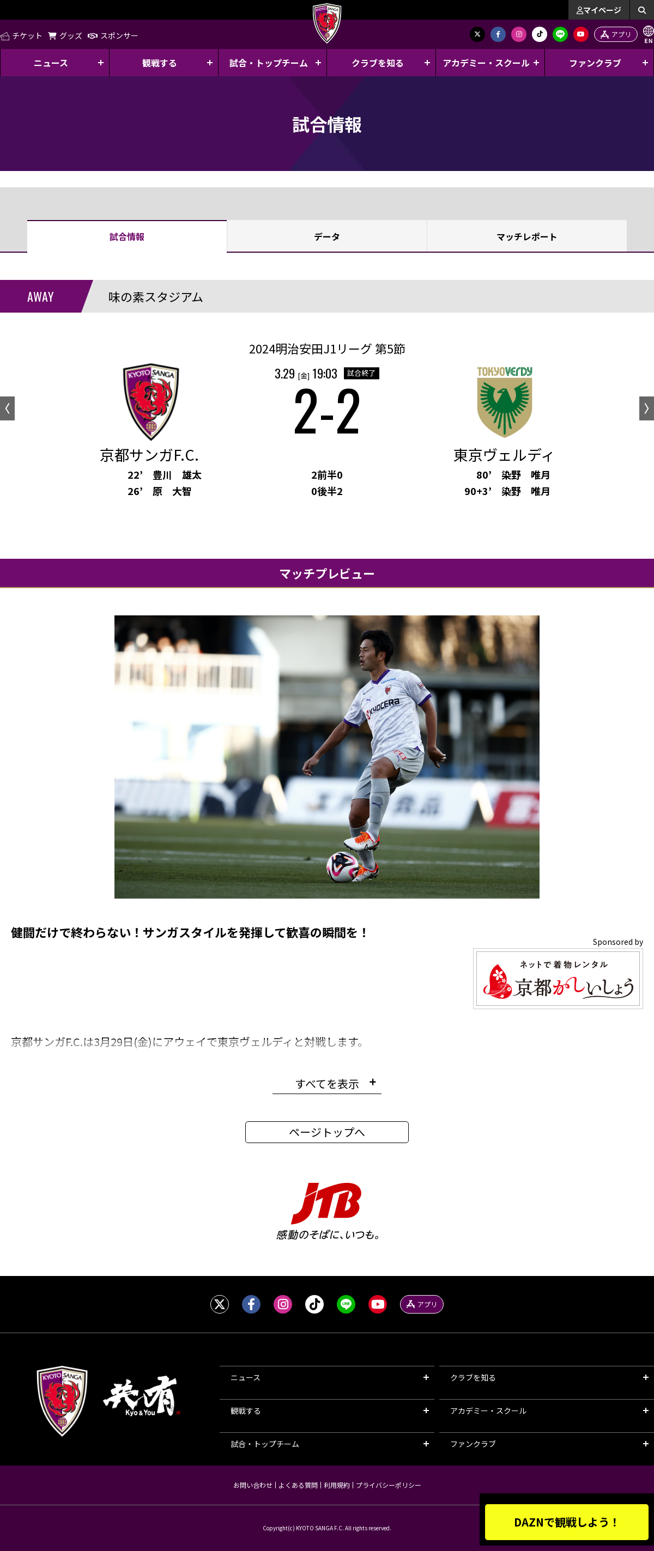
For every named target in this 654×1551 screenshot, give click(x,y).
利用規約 (337, 1484)
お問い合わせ (252, 1484)
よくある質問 (298, 1484)
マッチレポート (527, 236)
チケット (21, 35)
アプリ (616, 34)
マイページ (599, 9)
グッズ (65, 35)
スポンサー (113, 35)
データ (327, 236)
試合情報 (127, 236)
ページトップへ (327, 1132)
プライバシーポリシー (388, 1484)
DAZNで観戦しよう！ (567, 1522)
